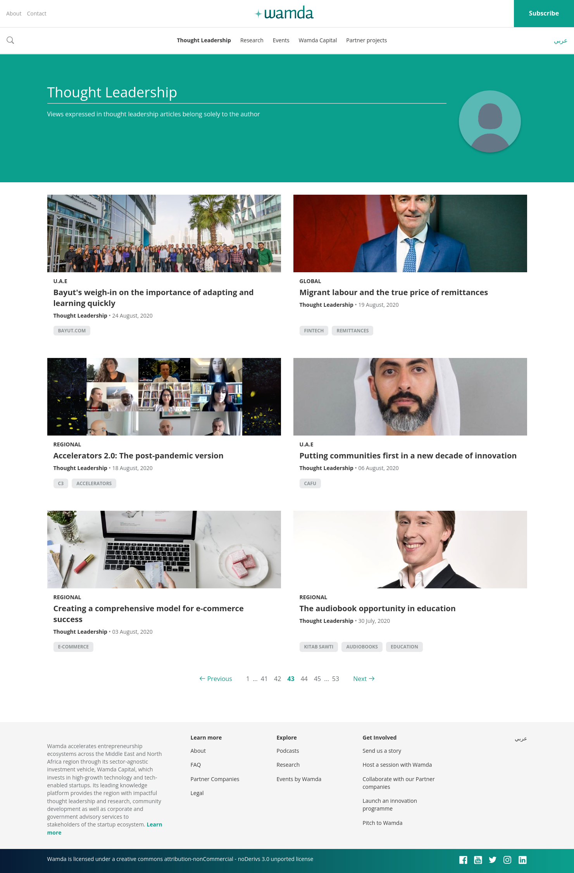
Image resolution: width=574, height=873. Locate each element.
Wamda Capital (318, 40)
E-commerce (73, 646)
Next (360, 678)
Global (310, 281)
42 (277, 678)
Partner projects (366, 40)
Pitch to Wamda (383, 822)
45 (317, 678)
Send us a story (382, 750)
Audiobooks (362, 646)
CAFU (310, 483)
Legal (197, 793)
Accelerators (94, 483)
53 (335, 678)
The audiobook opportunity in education (378, 608)
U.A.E (60, 281)
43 (290, 678)
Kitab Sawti (319, 646)
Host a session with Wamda (397, 764)
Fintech (314, 330)
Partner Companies (215, 779)
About (13, 13)
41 (264, 678)
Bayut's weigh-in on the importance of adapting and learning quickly (153, 297)
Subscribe (544, 13)
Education (404, 646)
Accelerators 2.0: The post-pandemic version (138, 455)
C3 (61, 483)
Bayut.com (72, 330)
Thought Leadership (204, 40)
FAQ (196, 764)
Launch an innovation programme (390, 804)
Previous (219, 678)
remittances (352, 330)
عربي (561, 40)
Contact (36, 13)
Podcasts (288, 750)
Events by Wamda (299, 779)
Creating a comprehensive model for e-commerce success (148, 613)
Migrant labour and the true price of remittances (394, 292)
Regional (67, 444)
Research (252, 40)
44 (304, 678)
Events (281, 40)
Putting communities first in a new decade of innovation (408, 455)
